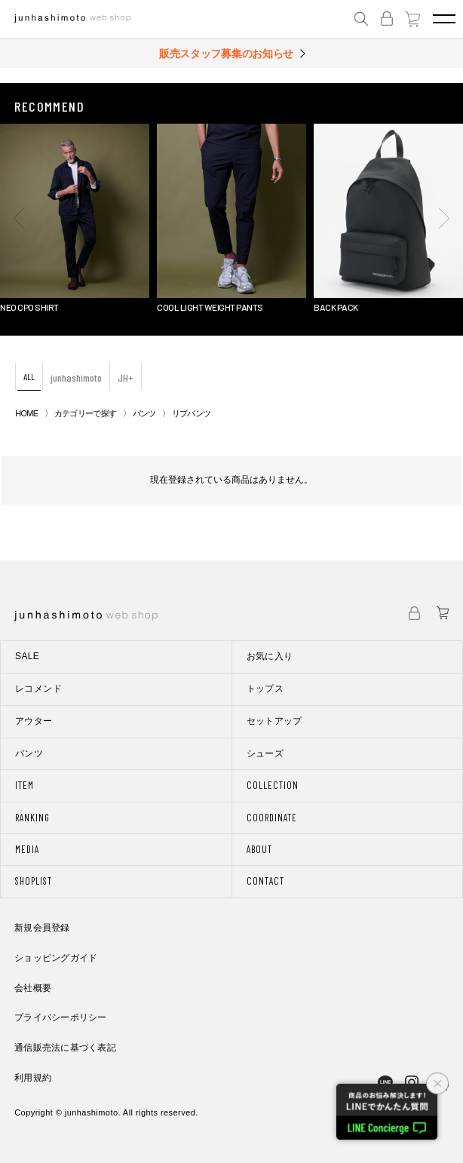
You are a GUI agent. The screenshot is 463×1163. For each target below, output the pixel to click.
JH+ (125, 377)
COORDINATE (272, 818)
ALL (29, 376)
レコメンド (38, 688)
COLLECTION (273, 785)
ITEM (24, 785)
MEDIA (27, 849)
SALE (27, 656)
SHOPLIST (33, 881)
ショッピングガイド (55, 958)
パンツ (144, 413)
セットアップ (274, 721)
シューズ (265, 753)
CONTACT (265, 881)
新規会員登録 (41, 927)
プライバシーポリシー (60, 1017)
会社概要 (32, 988)
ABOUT (259, 849)
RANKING (32, 818)
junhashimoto (76, 377)
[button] (19, 218)
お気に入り (270, 656)
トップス (265, 688)
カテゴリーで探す (85, 413)
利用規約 (32, 1077)
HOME (26, 413)
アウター (33, 721)
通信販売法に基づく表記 (65, 1047)
